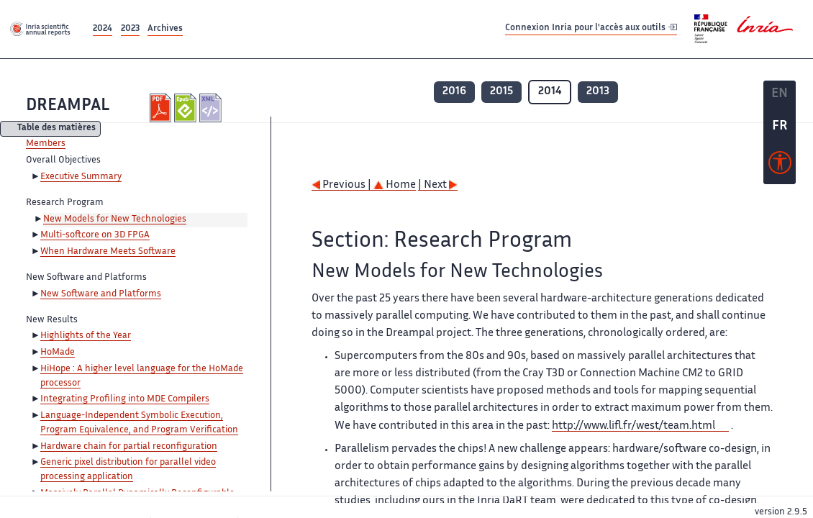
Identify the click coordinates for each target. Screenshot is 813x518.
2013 (597, 91)
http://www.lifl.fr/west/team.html (633, 426)
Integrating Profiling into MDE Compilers (124, 399)
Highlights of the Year (85, 336)
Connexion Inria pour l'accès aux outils (591, 28)
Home (394, 185)
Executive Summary (81, 177)
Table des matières (56, 129)
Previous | (342, 185)
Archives (165, 29)
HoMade (57, 352)
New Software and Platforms (100, 294)
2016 (454, 91)
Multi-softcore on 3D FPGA (95, 235)
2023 (130, 29)
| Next (438, 185)
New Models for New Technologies (114, 219)
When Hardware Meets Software (108, 251)
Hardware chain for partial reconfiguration (128, 446)
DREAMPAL (67, 106)
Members (45, 144)
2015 (501, 91)
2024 (102, 29)
